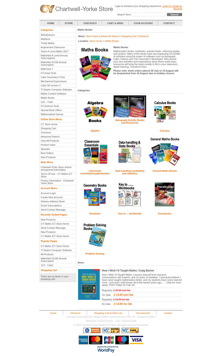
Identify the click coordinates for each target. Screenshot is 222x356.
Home (53, 313)
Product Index (48, 145)
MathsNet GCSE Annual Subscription (53, 63)
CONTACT (169, 23)
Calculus (165, 130)
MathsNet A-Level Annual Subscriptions (54, 56)
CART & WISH (115, 23)
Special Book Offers (51, 110)
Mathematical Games (52, 114)
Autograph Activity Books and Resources (130, 121)
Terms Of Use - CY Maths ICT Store (56, 175)
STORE (69, 23)
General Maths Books (165, 171)
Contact (168, 313)
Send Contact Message (53, 209)
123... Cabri (47, 102)
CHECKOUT (90, 23)
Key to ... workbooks (130, 213)
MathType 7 (47, 69)
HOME (50, 23)
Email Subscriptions (51, 205)
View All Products (50, 140)
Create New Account (51, 197)
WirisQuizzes (48, 35)
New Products (48, 157)
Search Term (124, 14)
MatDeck (45, 39)
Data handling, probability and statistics (129, 172)
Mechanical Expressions (54, 81)
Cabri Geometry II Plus (53, 77)
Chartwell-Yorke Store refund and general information (56, 168)
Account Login (48, 193)
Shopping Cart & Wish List (108, 313)
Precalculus (164, 213)
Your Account (143, 313)
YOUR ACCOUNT (143, 23)
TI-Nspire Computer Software (56, 89)
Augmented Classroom (53, 47)
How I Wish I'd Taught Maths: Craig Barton (128, 270)
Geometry (94, 213)
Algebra (95, 130)
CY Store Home (49, 124)
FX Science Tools (50, 106)
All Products (47, 254)
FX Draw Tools (48, 73)
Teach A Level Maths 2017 (55, 51)
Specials (45, 149)
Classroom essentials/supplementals (94, 172)
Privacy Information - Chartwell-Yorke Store (57, 182)
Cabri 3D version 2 (50, 85)
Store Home (92, 36)
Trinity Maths (47, 43)
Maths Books (48, 97)
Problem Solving (95, 253)
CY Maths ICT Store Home (55, 223)
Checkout (46, 132)
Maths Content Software (53, 93)
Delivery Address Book (53, 201)
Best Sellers (47, 153)
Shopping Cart (48, 128)
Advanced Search (50, 136)
